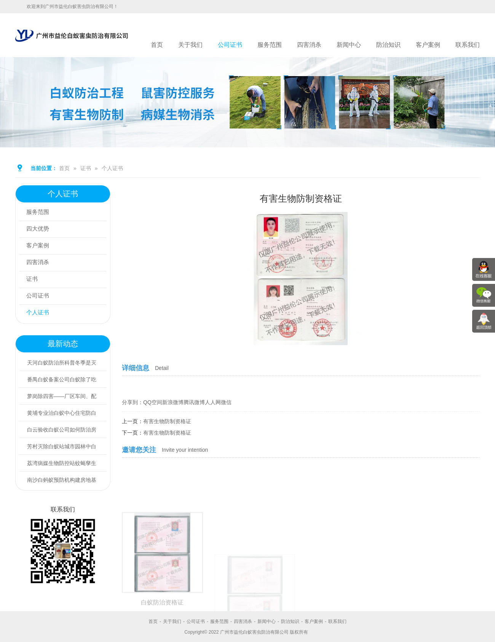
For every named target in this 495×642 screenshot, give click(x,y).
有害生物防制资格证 (167, 421)
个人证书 (112, 168)
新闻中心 (349, 44)
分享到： (132, 402)
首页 (157, 44)
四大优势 (39, 229)
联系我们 (467, 44)
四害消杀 (309, 44)
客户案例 (428, 44)
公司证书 (230, 44)
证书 (85, 168)
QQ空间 (152, 402)
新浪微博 (173, 402)
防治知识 (388, 44)
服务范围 (269, 44)
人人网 (213, 402)
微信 (226, 402)
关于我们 (190, 44)
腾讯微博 (194, 402)
